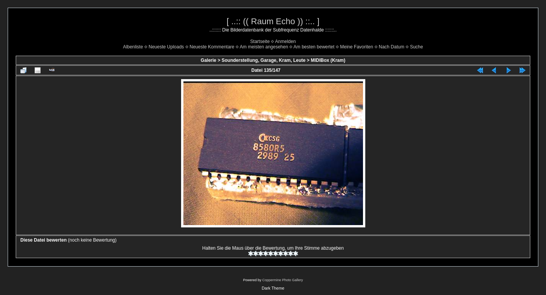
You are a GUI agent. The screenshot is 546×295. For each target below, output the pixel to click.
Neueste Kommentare (212, 47)
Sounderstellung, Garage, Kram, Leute (263, 60)
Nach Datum (391, 47)
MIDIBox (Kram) (328, 60)
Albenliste (133, 47)
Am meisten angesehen (264, 47)
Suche (416, 47)
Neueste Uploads (166, 47)
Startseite (260, 41)
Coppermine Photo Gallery (282, 280)
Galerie (208, 60)
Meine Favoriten (356, 47)
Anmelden (285, 41)
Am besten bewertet (314, 47)
